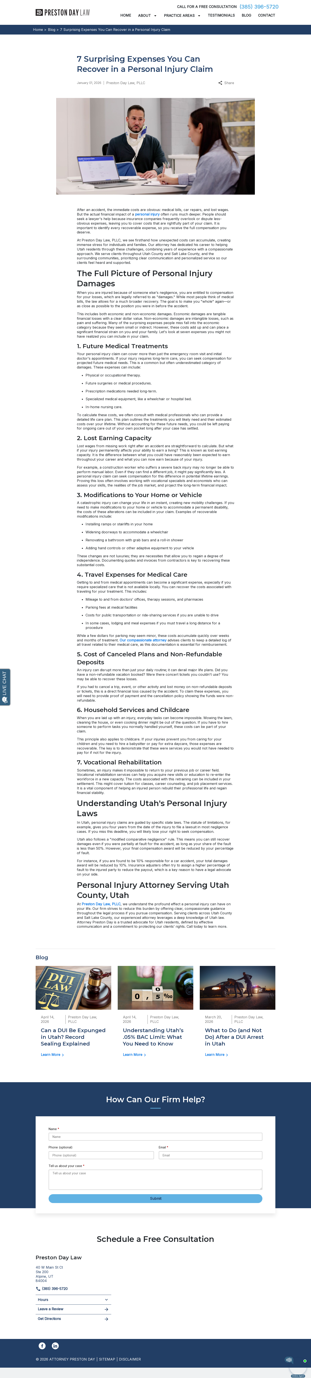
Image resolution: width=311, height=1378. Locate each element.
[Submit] (155, 1198)
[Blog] (246, 15)
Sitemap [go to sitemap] (107, 1359)
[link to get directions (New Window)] (73, 1273)
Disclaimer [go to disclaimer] (130, 1359)
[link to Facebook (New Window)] (42, 1345)
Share (226, 83)
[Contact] (266, 15)
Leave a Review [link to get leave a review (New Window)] (73, 1309)
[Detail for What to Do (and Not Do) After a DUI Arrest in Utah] (237, 1014)
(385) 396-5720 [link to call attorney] (259, 7)
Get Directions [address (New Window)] (73, 1319)
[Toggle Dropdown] (156, 15)
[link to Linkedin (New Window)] (55, 1345)
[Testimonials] (221, 15)
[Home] (125, 15)
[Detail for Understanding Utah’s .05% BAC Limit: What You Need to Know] (155, 1014)
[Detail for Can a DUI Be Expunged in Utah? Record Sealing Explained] (73, 1014)
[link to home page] (63, 12)
